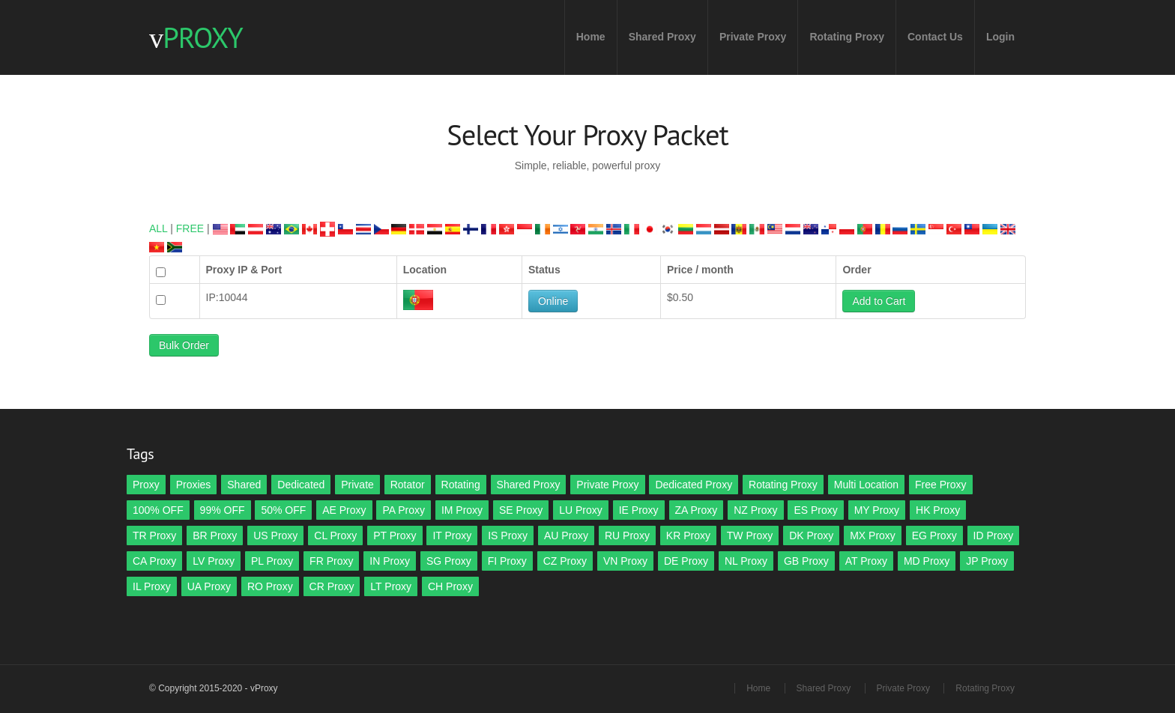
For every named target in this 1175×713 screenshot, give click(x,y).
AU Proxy (566, 535)
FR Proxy (331, 561)
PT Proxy (394, 535)
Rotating (460, 485)
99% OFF (222, 510)
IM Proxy (462, 510)
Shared (244, 485)
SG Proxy (448, 561)
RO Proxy (270, 586)
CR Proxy (331, 586)
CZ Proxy (565, 561)
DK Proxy (811, 535)
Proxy (146, 485)
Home (590, 37)
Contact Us (935, 37)
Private (357, 485)
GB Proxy (806, 561)
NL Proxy (746, 561)
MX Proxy (872, 535)
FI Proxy (507, 561)
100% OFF (158, 510)
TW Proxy (750, 535)
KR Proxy (688, 535)
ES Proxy (815, 510)
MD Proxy (926, 561)
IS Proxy (508, 535)
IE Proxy (639, 510)
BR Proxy (215, 535)
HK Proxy (938, 510)
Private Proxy (753, 37)
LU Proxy (580, 510)
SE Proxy (521, 510)
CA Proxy (154, 561)
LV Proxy (214, 561)
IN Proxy (389, 561)
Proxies (193, 485)
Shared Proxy (662, 37)
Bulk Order (184, 345)
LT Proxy (390, 586)
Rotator (407, 485)
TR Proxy (154, 535)
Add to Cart (878, 301)
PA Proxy (403, 510)
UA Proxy (209, 586)
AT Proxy (866, 561)
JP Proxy (987, 561)
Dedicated (300, 485)
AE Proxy (344, 510)
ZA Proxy (696, 510)
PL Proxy (272, 561)
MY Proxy (876, 510)
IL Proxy (152, 586)
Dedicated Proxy (693, 485)
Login (1000, 37)
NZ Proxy (755, 510)
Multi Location (866, 485)
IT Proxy (451, 535)
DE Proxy (686, 561)
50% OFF (283, 510)
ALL (158, 228)
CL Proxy (335, 535)
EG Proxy (934, 535)
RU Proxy (627, 535)
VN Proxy (625, 561)
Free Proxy (940, 485)
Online (553, 301)
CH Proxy (450, 586)
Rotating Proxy (846, 37)
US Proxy (275, 535)
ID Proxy (993, 535)
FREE (190, 228)
